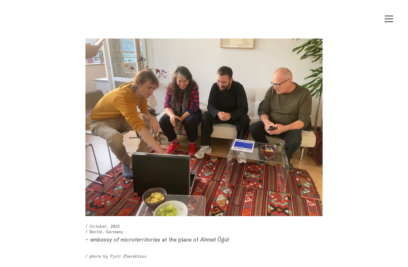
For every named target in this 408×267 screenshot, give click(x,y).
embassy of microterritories (125, 239)
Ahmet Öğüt (214, 239)
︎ (389, 19)
